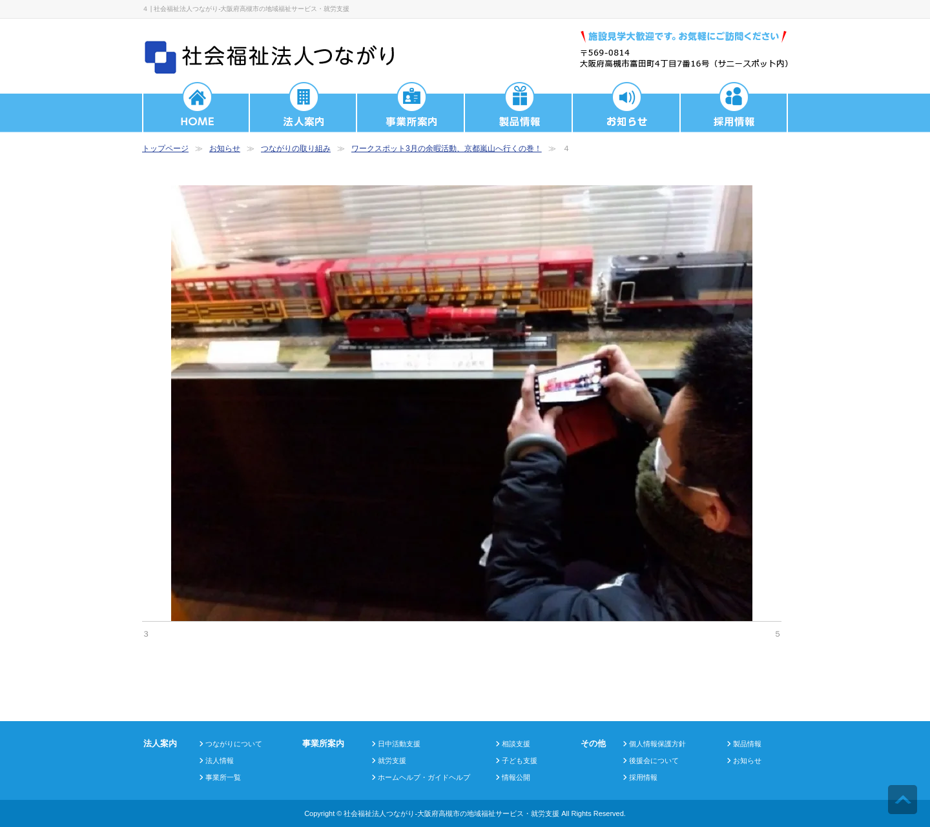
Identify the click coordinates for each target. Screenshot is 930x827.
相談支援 (516, 744)
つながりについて (233, 744)
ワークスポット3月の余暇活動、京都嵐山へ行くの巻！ (446, 148)
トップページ (165, 148)
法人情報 (219, 760)
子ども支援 (519, 760)
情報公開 (516, 777)
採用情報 (643, 777)
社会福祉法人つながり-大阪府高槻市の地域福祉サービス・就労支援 (451, 813)
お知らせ (224, 148)
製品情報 (747, 744)
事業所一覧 (223, 777)
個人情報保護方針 (657, 744)
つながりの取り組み (296, 148)
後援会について (654, 760)
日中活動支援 (399, 744)
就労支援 (392, 760)
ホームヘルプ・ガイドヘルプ (424, 777)
